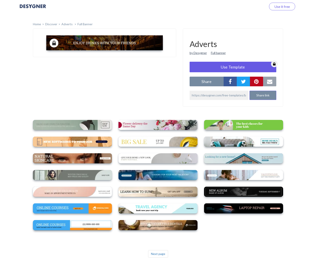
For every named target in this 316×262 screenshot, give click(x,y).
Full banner (218, 53)
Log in (256, 6)
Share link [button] (262, 95)
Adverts (67, 24)
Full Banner (85, 24)
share (206, 81)
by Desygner (198, 53)
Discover (51, 24)
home (37, 24)
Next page (158, 254)
